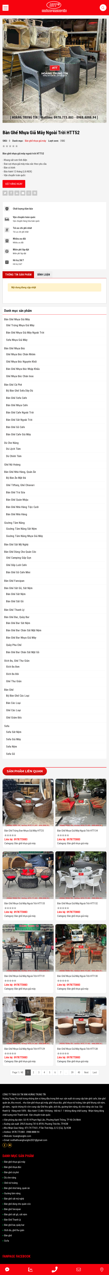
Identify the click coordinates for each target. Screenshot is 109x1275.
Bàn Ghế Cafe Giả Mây (18, 434)
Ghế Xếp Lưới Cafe (16, 565)
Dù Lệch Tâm (13, 448)
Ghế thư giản (13, 681)
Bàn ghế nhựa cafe (17, 405)
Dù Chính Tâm (13, 456)
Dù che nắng (11, 443)
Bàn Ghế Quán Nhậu (17, 499)
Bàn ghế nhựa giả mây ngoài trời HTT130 (77, 976)
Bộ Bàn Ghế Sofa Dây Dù (19, 390)
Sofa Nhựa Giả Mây (16, 340)
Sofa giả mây (13, 739)
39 (72, 1072)
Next (86, 1072)
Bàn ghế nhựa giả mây (17, 319)
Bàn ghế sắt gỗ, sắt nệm (18, 588)
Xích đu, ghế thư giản (16, 660)
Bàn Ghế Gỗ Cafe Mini (18, 572)
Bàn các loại (13, 703)
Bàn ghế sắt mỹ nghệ (16, 544)
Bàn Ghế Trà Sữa (15, 492)
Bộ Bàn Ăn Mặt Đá (16, 477)
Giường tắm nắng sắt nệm (21, 528)
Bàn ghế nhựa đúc (14, 348)
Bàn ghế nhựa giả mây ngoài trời (25, 332)
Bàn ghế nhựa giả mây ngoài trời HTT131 (24, 976)
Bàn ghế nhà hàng (16, 514)
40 (79, 1072)
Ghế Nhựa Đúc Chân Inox (20, 376)
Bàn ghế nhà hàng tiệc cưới (22, 507)
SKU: (5, 140)
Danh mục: (18, 140)
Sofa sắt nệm (13, 732)
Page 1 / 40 (17, 1072)
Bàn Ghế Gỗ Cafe (15, 427)
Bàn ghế (9, 689)
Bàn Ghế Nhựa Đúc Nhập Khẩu (23, 369)
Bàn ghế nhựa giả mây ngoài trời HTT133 (24, 903)
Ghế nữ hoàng (12, 464)
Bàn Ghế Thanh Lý (14, 609)
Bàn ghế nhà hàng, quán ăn (20, 472)
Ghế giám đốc (14, 717)
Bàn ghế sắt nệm (16, 594)
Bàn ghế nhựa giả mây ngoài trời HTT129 (24, 1048)
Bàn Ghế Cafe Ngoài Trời (20, 412)
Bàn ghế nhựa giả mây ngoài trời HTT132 (77, 903)
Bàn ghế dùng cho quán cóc (20, 551)
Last (95, 1072)
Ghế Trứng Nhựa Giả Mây (20, 325)
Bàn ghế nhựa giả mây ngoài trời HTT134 (77, 830)
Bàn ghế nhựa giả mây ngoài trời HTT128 (77, 1048)
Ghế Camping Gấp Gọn (18, 557)
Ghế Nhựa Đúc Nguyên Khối (21, 361)
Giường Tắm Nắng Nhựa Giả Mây (24, 536)
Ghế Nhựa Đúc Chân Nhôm (20, 354)
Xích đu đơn (12, 666)
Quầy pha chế (13, 645)
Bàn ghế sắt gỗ (15, 601)
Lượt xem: (53, 140)
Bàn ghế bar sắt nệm (18, 623)
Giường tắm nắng (14, 522)
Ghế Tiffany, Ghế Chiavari (20, 485)
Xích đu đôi (12, 674)
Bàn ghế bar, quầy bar (16, 617)
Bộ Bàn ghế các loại (17, 695)
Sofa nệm (11, 746)
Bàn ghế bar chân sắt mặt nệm (23, 630)
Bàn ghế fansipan (14, 580)
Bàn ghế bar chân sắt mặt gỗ (22, 652)
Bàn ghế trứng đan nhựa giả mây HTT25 (24, 830)
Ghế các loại (13, 710)
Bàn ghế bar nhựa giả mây (21, 637)
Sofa (6, 726)
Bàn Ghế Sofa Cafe (16, 398)
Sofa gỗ (10, 753)
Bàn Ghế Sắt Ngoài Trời (19, 419)
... (66, 1072)
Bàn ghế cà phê (13, 384)
